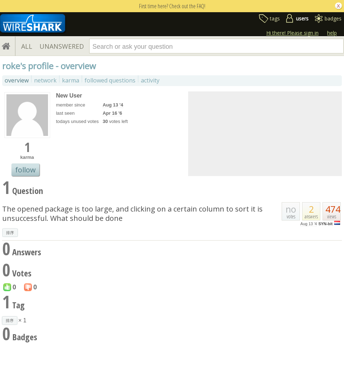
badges (333, 18)
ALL (26, 46)
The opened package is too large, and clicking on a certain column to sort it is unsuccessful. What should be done (132, 213)
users (302, 18)
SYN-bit (325, 224)
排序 (10, 233)
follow (25, 170)
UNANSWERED (61, 46)
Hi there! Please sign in (292, 32)
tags (275, 18)
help (332, 32)
